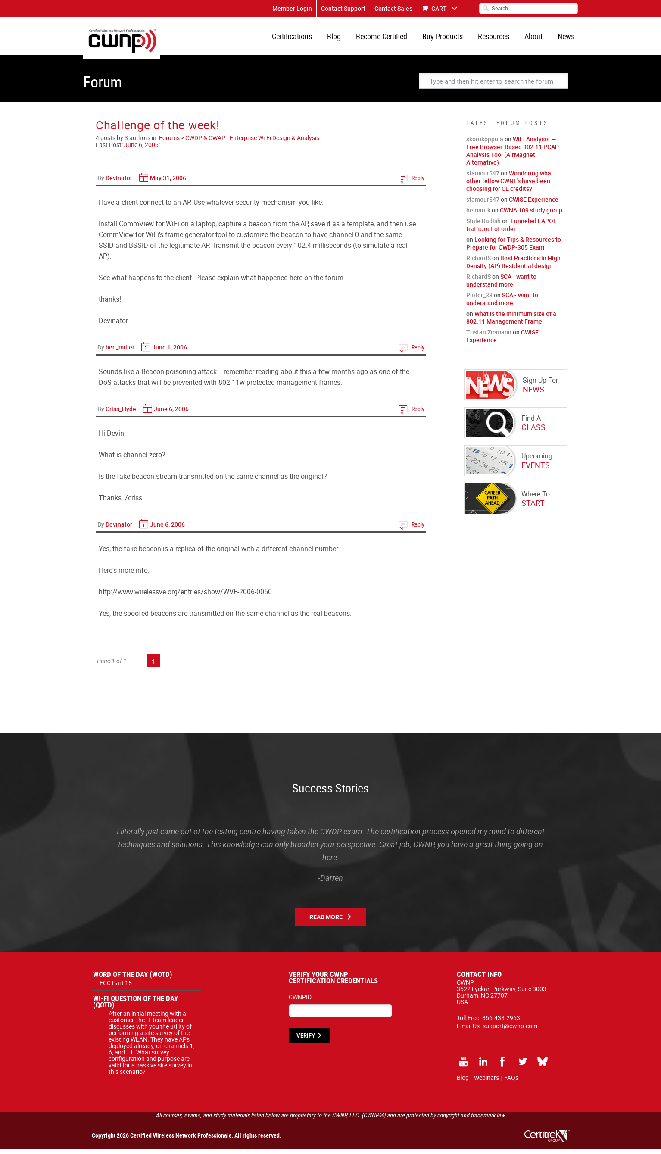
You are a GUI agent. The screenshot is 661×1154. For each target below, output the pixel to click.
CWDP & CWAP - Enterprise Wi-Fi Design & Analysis (252, 143)
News (566, 39)
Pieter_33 (479, 300)
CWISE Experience (533, 204)
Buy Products (448, 39)
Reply (418, 183)
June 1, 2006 (169, 352)
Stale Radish (483, 226)
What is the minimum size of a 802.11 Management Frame (511, 323)
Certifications (303, 39)
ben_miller (120, 352)
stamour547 (482, 178)
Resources (498, 39)
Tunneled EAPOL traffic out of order (511, 230)
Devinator (119, 183)
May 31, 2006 (168, 183)
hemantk (478, 215)
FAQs (511, 1083)
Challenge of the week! (157, 130)
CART (439, 8)
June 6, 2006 (141, 150)
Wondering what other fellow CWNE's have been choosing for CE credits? (509, 186)
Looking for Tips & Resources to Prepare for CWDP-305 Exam (513, 248)
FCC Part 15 (116, 988)
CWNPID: (301, 1002)
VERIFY (305, 1041)
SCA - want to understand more (501, 285)
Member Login (292, 8)
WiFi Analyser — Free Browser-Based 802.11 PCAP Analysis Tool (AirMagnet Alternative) (512, 156)
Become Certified (389, 39)
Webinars (486, 1083)
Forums (169, 143)
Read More (326, 922)
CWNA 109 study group (531, 215)
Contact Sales (393, 8)
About (536, 39)
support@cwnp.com (510, 1031)
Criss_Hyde (121, 414)
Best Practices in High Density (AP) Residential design (513, 267)
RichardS (478, 263)
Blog (343, 39)
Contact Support (343, 8)
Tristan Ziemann (488, 337)
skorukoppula (484, 144)
